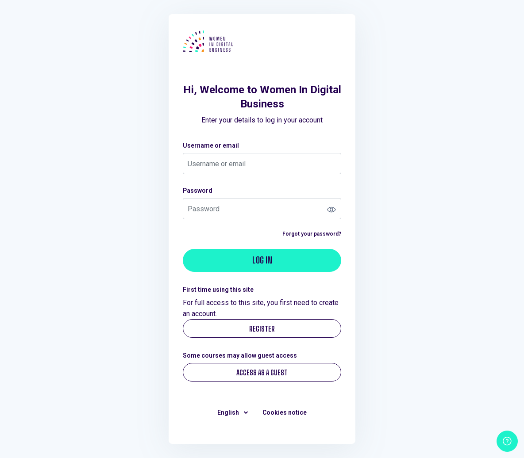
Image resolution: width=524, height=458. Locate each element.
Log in (262, 260)
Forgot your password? (311, 234)
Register (262, 328)
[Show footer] (507, 441)
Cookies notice (284, 412)
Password (197, 190)
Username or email (211, 145)
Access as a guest (262, 372)
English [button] (228, 412)
